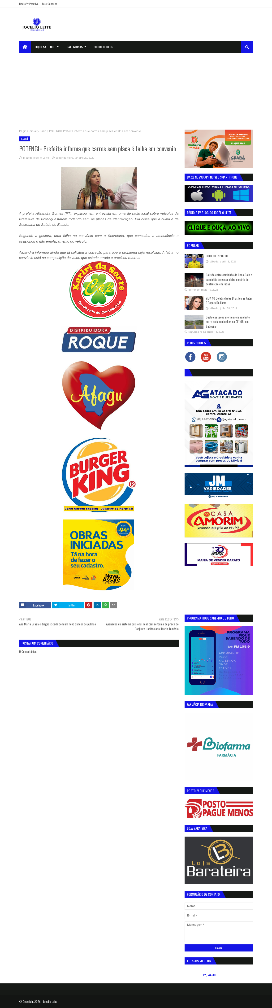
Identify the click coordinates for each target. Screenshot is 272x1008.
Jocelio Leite (50, 1001)
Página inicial (28, 131)
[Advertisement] (136, 88)
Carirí (42, 131)
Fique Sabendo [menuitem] (45, 46)
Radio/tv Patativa (29, 4)
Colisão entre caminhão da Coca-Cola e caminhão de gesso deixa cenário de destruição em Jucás (229, 279)
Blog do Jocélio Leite (36, 157)
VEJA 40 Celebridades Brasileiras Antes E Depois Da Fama (229, 300)
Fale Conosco (49, 4)
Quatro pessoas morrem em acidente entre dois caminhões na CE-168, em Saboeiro (228, 322)
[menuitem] (25, 47)
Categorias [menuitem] (74, 46)
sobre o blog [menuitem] (103, 46)
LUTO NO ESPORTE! (217, 255)
